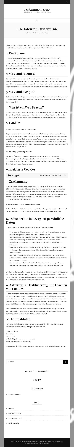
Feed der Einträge (14, 413)
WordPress (45, 443)
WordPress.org (13, 423)
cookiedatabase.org (36, 346)
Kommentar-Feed (14, 418)
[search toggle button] (66, 1)
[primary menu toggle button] (37, 20)
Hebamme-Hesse (37, 10)
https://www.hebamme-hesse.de (28, 58)
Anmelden (11, 408)
